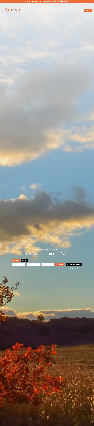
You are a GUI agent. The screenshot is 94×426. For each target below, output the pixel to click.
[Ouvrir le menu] (88, 10)
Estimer (24, 261)
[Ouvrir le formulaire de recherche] (59, 264)
